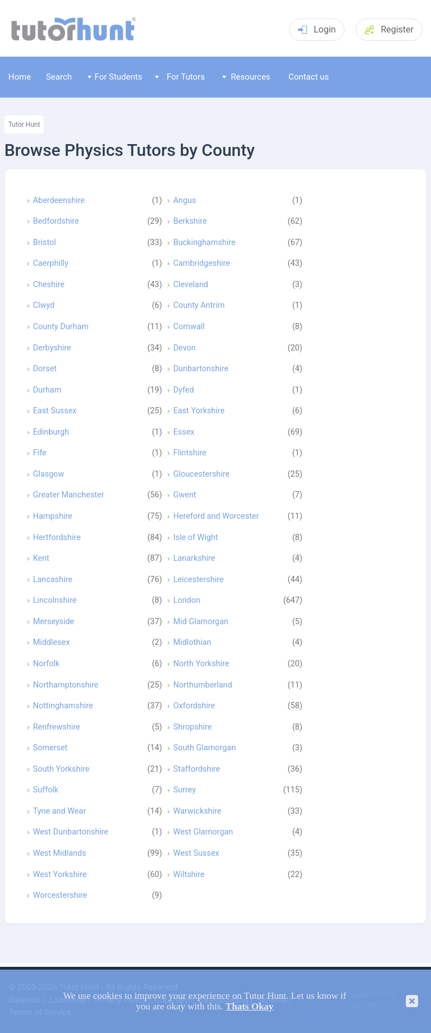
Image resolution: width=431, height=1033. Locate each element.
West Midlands (59, 853)
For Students (115, 77)
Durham (47, 390)
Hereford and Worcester (216, 516)
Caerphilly (50, 263)
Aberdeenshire (59, 200)
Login (317, 29)
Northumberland (202, 685)
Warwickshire (197, 811)
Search (59, 77)
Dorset (45, 369)
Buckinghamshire (204, 242)
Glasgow (49, 474)
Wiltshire (189, 874)
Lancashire (52, 579)
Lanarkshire (194, 558)
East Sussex (55, 411)
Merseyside (54, 621)
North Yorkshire (201, 664)
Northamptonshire (66, 685)
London (186, 600)
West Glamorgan (203, 832)
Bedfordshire (56, 221)
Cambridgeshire (201, 263)
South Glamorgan (204, 748)
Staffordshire (196, 769)
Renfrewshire (56, 727)
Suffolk (45, 790)
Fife (40, 453)
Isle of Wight (195, 537)
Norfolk (46, 664)
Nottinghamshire (63, 706)
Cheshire (49, 284)
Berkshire (190, 221)
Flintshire (190, 453)
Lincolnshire (55, 600)
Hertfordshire (57, 537)
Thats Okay (250, 1006)
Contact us (308, 77)
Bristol (44, 242)
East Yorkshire (199, 411)
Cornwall (189, 326)
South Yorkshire (61, 769)
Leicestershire (198, 579)
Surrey (184, 790)
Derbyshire (52, 348)
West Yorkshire (60, 874)
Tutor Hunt (24, 124)
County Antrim (199, 305)
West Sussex (196, 853)
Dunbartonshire (200, 369)
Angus (184, 200)
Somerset (50, 748)
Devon (184, 348)
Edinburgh (51, 432)
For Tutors (180, 77)
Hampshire (52, 516)
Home (19, 77)
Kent (41, 558)
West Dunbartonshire (70, 832)
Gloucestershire (201, 474)
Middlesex (51, 642)
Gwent (184, 495)
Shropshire (192, 727)
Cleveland (190, 284)
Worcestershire (60, 895)
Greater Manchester (68, 495)
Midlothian (192, 642)
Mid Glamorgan (200, 621)
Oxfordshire (194, 706)
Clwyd (44, 305)
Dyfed (183, 390)
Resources (246, 77)
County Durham (61, 326)
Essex (184, 432)
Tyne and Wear (59, 811)
